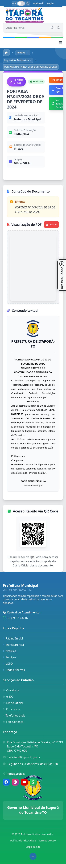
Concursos (11, 709)
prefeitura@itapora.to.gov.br (24, 757)
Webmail (38, 3)
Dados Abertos (14, 670)
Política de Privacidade (23, 840)
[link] (33, 15)
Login (50, 3)
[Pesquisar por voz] (52, 28)
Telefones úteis (14, 715)
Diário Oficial (13, 703)
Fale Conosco (13, 722)
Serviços (9, 657)
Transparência (13, 645)
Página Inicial (13, 638)
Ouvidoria (11, 690)
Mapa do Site (33, 846)
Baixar (51, 224)
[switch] (21, 3)
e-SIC (8, 697)
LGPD (8, 664)
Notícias (9, 651)
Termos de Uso (47, 840)
